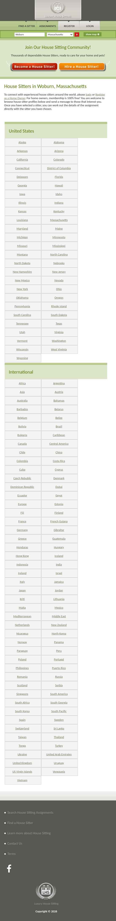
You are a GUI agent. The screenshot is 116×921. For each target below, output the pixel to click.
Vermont (22, 341)
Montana (22, 254)
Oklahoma (22, 297)
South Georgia (58, 702)
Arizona (58, 151)
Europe (22, 504)
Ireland (22, 573)
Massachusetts (59, 220)
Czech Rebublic (22, 478)
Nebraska (58, 263)
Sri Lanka (59, 728)
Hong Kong (22, 556)
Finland (59, 513)
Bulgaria (22, 435)
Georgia (22, 185)
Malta (22, 608)
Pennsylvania (22, 306)
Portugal (59, 659)
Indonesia (22, 564)
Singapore (22, 694)
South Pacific (59, 711)
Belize (58, 418)
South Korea (22, 711)
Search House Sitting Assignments (30, 813)
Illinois (22, 203)
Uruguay (59, 763)
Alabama (59, 142)
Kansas (22, 211)
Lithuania (58, 599)
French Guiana (59, 521)
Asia (22, 392)
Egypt (59, 495)
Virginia (58, 332)
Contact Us (14, 843)
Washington (59, 341)
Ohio (59, 289)
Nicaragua (22, 633)
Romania (22, 677)
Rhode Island (59, 306)
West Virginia (59, 349)
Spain (22, 720)
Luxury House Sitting (46, 903)
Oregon (59, 297)
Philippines (22, 668)
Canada (22, 444)
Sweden (59, 720)
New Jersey (59, 272)
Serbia (59, 685)
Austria (59, 392)
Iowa (22, 194)
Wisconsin (22, 349)
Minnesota (58, 237)
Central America (58, 444)
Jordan (59, 590)
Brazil (59, 426)
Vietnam (22, 780)
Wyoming (22, 358)
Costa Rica (59, 461)
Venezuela (59, 771)
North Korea (59, 633)
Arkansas (22, 151)
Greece (22, 538)
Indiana (59, 203)
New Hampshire (22, 272)
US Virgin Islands (22, 771)
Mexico (59, 608)
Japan (22, 590)
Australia (22, 400)
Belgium (22, 418)
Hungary (59, 547)
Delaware (22, 177)
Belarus (59, 409)
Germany (22, 530)
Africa (22, 383)
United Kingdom (22, 763)
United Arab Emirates (59, 754)
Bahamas (58, 400)
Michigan (22, 237)
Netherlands (22, 625)
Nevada (58, 280)
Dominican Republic (22, 487)
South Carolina (22, 315)
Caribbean (59, 435)
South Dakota (59, 315)
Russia (59, 677)
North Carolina (59, 254)
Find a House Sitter (20, 823)
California (22, 159)
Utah (22, 332)
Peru (59, 651)
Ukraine (22, 754)
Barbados (22, 409)
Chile (22, 452)
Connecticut (22, 168)
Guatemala (58, 538)
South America (59, 694)
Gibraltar (59, 530)
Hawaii (59, 185)
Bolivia (22, 426)
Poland (22, 659)
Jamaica (59, 582)
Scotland (22, 685)
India (59, 564)
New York (22, 289)
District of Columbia (59, 168)
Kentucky (58, 211)
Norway (22, 642)
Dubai (58, 487)
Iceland (59, 556)
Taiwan (22, 737)
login (89, 94)
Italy (22, 582)
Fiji (22, 513)
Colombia (22, 461)
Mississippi (58, 246)
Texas (59, 323)
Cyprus (59, 469)
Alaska (22, 142)
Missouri (22, 246)
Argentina (59, 383)
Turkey (59, 746)
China (59, 452)
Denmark (58, 478)
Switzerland (22, 728)
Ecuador (22, 495)
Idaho (59, 194)
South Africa (22, 702)
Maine (59, 228)
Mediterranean (22, 616)
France (22, 521)
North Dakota (22, 263)
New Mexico (22, 280)
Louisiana (22, 220)
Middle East (59, 616)
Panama (59, 642)
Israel (59, 573)
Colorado (58, 159)
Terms (11, 854)
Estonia (59, 504)
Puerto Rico (59, 668)
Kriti (22, 599)
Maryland (22, 228)
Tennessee (22, 323)
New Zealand (59, 625)
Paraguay (22, 651)
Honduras (22, 547)
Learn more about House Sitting (29, 833)
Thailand (59, 737)
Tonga (22, 746)
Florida (59, 177)
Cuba (22, 469)
